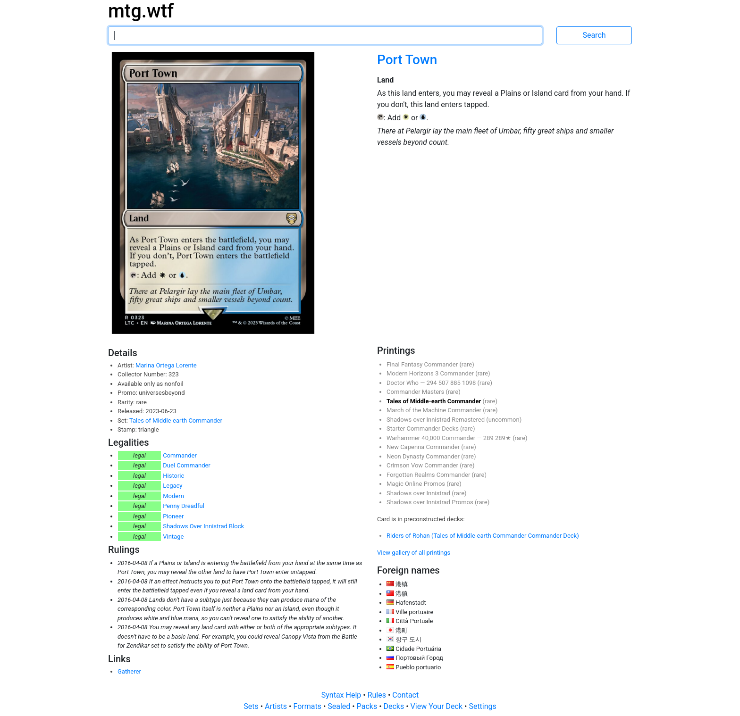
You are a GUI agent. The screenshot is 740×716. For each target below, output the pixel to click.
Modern (173, 496)
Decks (395, 706)
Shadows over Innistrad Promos (431, 502)
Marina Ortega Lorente (166, 365)
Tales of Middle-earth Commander (175, 420)
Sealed (340, 706)
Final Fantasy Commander (423, 364)
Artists (277, 706)
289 (489, 437)
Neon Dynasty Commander (424, 456)
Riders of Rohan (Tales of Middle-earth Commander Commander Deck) (483, 535)
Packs (368, 706)
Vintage (173, 536)
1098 (469, 382)
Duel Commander (186, 465)
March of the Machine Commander (435, 410)
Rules (378, 695)
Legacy (172, 485)
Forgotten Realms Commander (429, 474)
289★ (504, 437)
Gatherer (129, 671)
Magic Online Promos (416, 483)
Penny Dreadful (183, 505)
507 (444, 382)
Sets (252, 706)
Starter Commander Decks (423, 428)
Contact (405, 695)
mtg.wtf (141, 11)
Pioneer (173, 516)
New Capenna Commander (424, 446)
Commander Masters (416, 391)
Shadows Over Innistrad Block (203, 526)
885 (456, 382)
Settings (482, 706)
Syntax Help (342, 695)
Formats (308, 706)
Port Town (407, 59)
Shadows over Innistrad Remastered (436, 419)
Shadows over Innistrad (419, 493)
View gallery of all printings (413, 552)
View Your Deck (437, 706)
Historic (173, 475)
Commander (180, 455)
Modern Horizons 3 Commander (431, 373)
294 (432, 382)
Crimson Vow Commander (423, 465)
